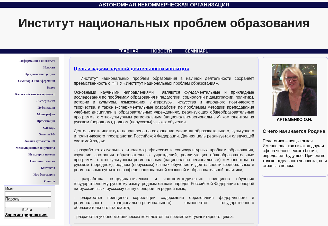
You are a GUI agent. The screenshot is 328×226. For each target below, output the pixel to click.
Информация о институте (37, 61)
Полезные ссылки (42, 161)
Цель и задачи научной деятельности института (131, 68)
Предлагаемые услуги (39, 74)
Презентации (46, 121)
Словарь (49, 127)
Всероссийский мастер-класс (35, 94)
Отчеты (49, 181)
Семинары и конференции (36, 81)
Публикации (46, 107)
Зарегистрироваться (26, 215)
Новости (161, 51)
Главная (128, 51)
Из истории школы (42, 154)
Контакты (48, 168)
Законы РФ (47, 134)
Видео (51, 87)
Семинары (197, 51)
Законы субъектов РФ (39, 141)
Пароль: (28, 207)
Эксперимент (46, 101)
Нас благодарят (44, 174)
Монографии (46, 114)
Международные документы (35, 148)
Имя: (28, 202)
